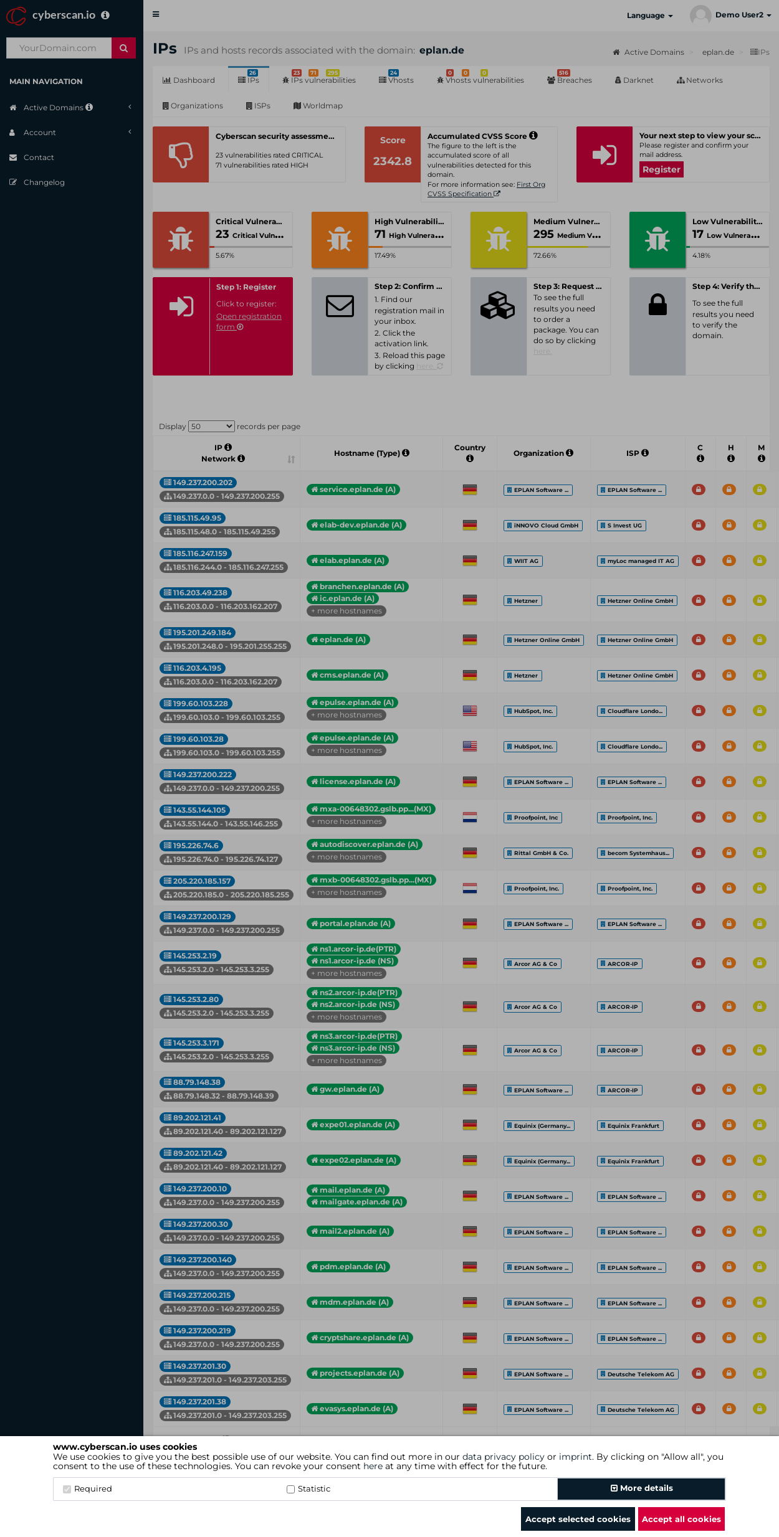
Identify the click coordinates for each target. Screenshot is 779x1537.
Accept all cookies (681, 1519)
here (373, 1466)
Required (87, 1488)
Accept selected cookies (578, 1519)
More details (642, 1488)
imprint (575, 1456)
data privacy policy (503, 1456)
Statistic (308, 1488)
